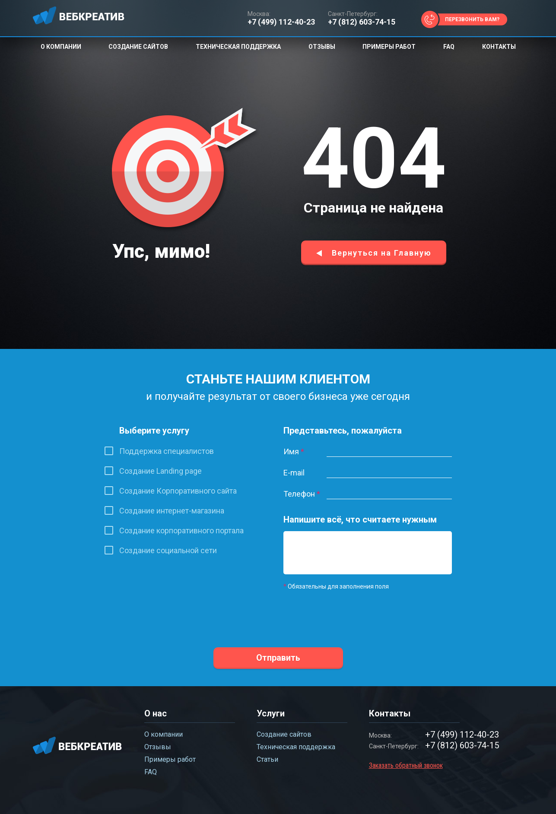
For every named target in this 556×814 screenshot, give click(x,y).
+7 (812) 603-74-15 (361, 22)
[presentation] (349, 613)
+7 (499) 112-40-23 (281, 22)
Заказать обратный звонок (406, 765)
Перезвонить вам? (472, 19)
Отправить (278, 657)
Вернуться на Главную (382, 252)
